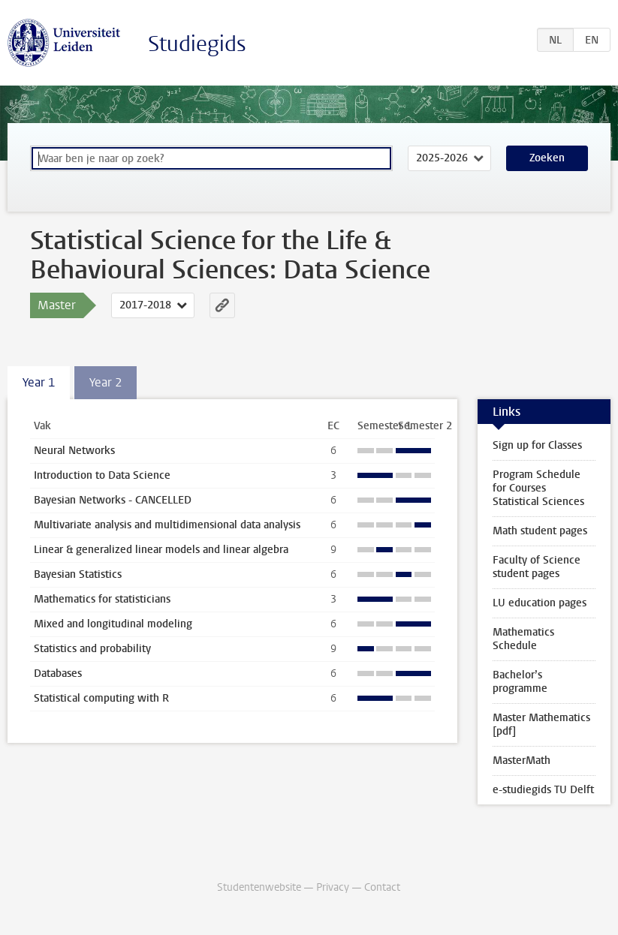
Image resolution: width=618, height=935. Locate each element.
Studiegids (197, 44)
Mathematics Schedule (523, 639)
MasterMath (521, 760)
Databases (58, 673)
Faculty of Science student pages (536, 567)
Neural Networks (74, 450)
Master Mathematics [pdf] (541, 724)
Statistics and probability (92, 649)
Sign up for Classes (537, 445)
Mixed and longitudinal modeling (113, 624)
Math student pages (540, 531)
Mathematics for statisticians (102, 599)
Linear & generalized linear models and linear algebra (161, 550)
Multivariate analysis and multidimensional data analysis (167, 525)
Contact (382, 887)
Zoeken (547, 158)
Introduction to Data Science (102, 475)
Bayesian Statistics (78, 574)
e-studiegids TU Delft (543, 790)
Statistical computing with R (101, 698)
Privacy (332, 887)
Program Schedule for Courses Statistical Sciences (538, 488)
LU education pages (539, 603)
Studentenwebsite (259, 887)
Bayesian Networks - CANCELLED (112, 500)
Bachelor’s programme (520, 682)
